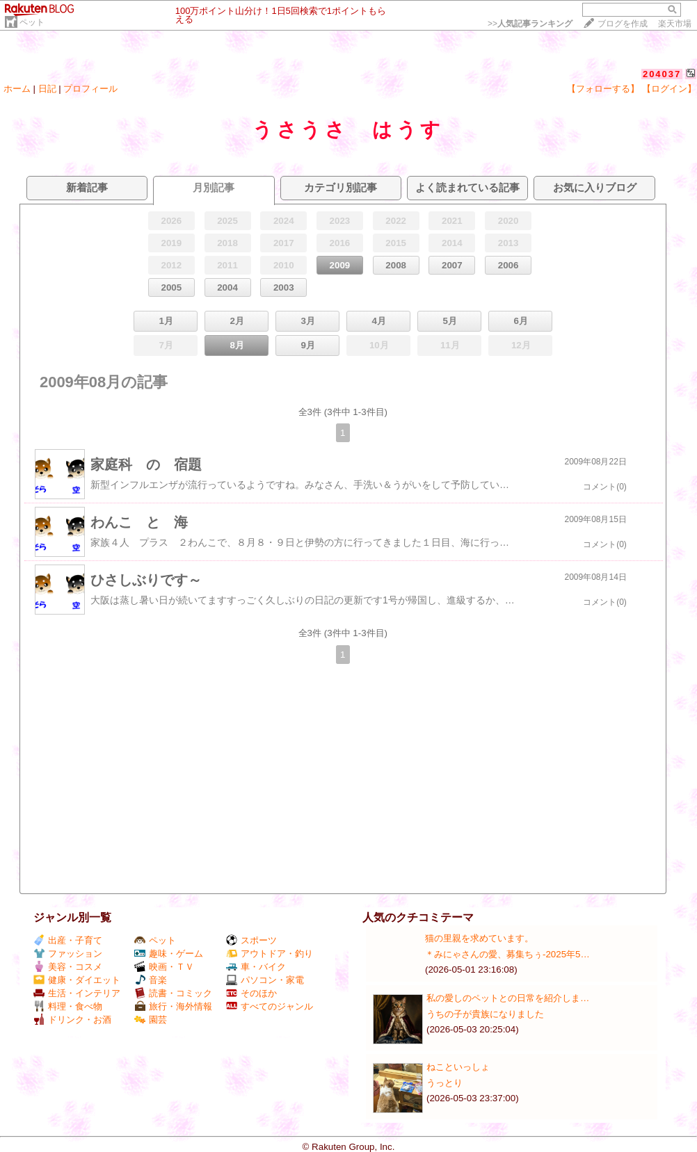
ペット (32, 22)
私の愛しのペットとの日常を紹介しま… (507, 998)
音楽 (150, 980)
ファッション (67, 953)
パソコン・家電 (265, 980)
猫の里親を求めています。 (479, 938)
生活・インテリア (76, 993)
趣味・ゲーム (168, 953)
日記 (47, 88)
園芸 (150, 1019)
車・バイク (256, 967)
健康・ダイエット (76, 980)
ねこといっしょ (458, 1067)
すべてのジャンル (269, 1006)
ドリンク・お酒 (72, 1019)
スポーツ (251, 940)
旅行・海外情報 (173, 1006)
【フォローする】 (603, 88)
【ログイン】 (669, 88)
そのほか (251, 993)
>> (530, 24)
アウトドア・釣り (269, 953)
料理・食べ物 (67, 1006)
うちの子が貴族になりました (485, 1014)
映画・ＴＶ (164, 967)
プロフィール (90, 88)
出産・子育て (67, 940)
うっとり (444, 1083)
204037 (662, 74)
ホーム (17, 88)
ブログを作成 (623, 24)
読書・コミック (173, 993)
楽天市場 (674, 24)
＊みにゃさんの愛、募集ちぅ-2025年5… (507, 954)
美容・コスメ (67, 967)
